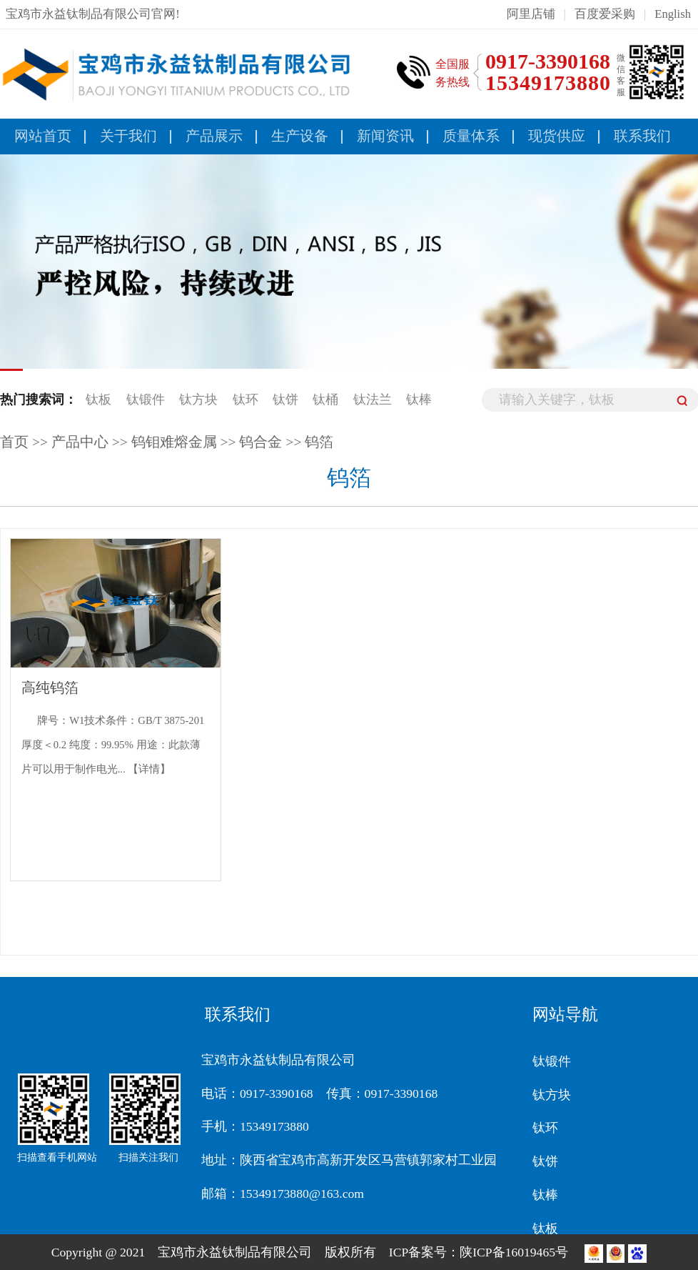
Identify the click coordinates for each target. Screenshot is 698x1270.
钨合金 (260, 442)
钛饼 (285, 399)
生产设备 (299, 136)
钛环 (245, 399)
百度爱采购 (605, 14)
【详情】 (149, 769)
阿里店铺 (531, 14)
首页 (14, 442)
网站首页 (42, 136)
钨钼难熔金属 (174, 442)
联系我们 (642, 136)
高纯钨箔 (50, 687)
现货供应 (556, 136)
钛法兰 (372, 399)
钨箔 (319, 442)
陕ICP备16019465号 (515, 1252)
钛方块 (198, 399)
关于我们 (128, 136)
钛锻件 (145, 399)
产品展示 (214, 136)
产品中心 (79, 442)
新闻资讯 (385, 136)
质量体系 (471, 136)
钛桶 (325, 399)
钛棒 (419, 399)
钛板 (98, 399)
